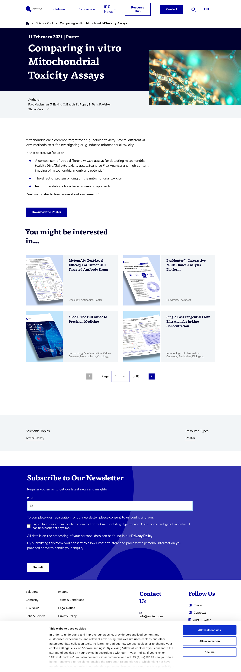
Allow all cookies (209, 613)
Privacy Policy (142, 536)
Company (85, 9)
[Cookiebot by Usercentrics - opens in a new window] (24, 664)
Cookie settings (199, 664)
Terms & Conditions (71, 599)
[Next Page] (152, 376)
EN (206, 9)
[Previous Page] (89, 376)
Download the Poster (46, 212)
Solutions (58, 9)
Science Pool (44, 23)
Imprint (63, 591)
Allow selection (209, 624)
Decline (209, 636)
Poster (190, 438)
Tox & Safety (35, 438)
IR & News (108, 9)
